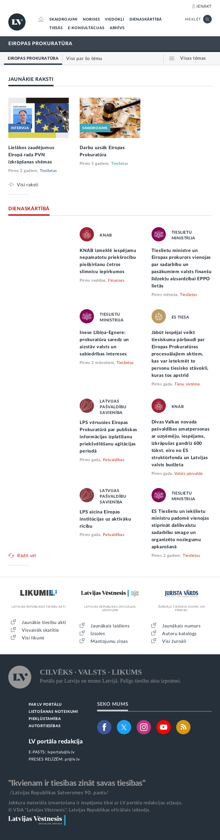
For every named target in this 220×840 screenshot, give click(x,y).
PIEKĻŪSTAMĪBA (45, 719)
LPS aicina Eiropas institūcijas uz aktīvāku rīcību (105, 519)
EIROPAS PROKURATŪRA (40, 43)
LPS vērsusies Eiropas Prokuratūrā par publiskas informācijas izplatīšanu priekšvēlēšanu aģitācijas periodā (108, 436)
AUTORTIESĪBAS (44, 726)
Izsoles (98, 633)
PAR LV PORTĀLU (45, 705)
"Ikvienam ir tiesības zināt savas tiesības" (76, 783)
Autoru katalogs (179, 633)
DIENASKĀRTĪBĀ (145, 19)
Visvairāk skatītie (40, 630)
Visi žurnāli (174, 641)
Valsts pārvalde (188, 474)
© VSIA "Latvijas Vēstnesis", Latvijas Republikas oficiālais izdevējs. (79, 810)
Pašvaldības (114, 460)
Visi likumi (33, 638)
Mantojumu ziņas (109, 641)
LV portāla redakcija (56, 742)
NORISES (91, 19)
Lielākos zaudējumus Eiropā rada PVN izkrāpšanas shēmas (31, 154)
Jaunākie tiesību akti (44, 622)
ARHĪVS (117, 28)
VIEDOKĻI (114, 19)
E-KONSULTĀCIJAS (86, 28)
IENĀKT (204, 7)
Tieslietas (48, 171)
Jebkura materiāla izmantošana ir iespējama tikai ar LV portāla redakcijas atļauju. (95, 803)
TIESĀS (56, 28)
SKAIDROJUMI (63, 19)
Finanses (116, 281)
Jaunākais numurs (181, 626)
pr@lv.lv (72, 759)
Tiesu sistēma (187, 384)
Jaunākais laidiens (110, 626)
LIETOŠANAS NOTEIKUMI (53, 712)
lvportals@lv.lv (61, 752)
